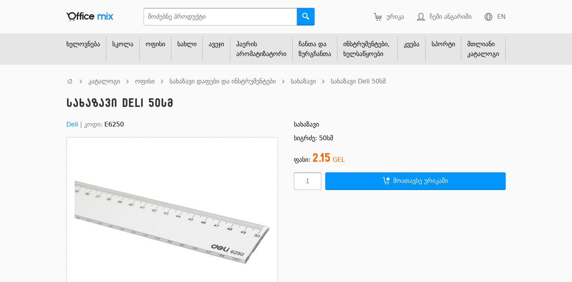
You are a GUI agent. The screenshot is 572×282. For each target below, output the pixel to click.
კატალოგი (104, 81)
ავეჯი (216, 44)
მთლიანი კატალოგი (483, 49)
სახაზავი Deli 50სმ (358, 81)
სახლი (187, 44)
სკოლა (122, 44)
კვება (411, 44)
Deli (72, 124)
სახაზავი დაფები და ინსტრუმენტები (222, 81)
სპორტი (443, 44)
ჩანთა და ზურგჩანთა (315, 49)
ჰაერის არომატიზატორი (261, 49)
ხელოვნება (83, 44)
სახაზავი (303, 81)
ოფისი (155, 44)
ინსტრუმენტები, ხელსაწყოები (366, 49)
